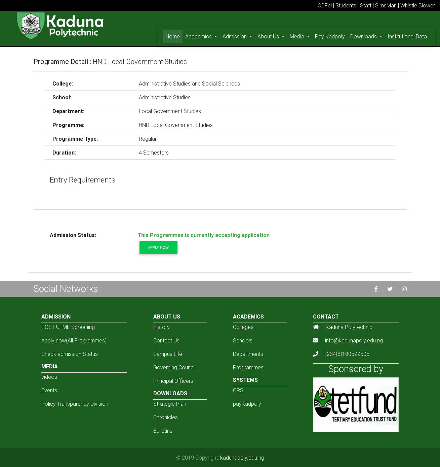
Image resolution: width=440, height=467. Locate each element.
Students (345, 5)
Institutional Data (407, 36)
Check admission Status (69, 354)
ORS (238, 390)
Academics (199, 36)
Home (174, 36)
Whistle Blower (417, 5)
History (161, 327)
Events (49, 390)
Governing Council (174, 367)
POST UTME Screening (68, 327)
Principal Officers (173, 380)
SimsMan (386, 5)
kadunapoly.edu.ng (242, 457)
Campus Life (167, 354)
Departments (248, 354)
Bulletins (162, 430)
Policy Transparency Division (74, 403)
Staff (365, 5)
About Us (268, 36)
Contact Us (166, 340)
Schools (242, 340)
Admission (235, 36)
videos (49, 376)
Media (298, 36)
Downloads (364, 36)
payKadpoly (247, 403)
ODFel (325, 5)
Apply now (158, 247)
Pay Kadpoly (330, 36)
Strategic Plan (169, 403)
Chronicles (165, 417)
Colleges (243, 327)
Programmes (248, 367)
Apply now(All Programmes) (74, 340)
